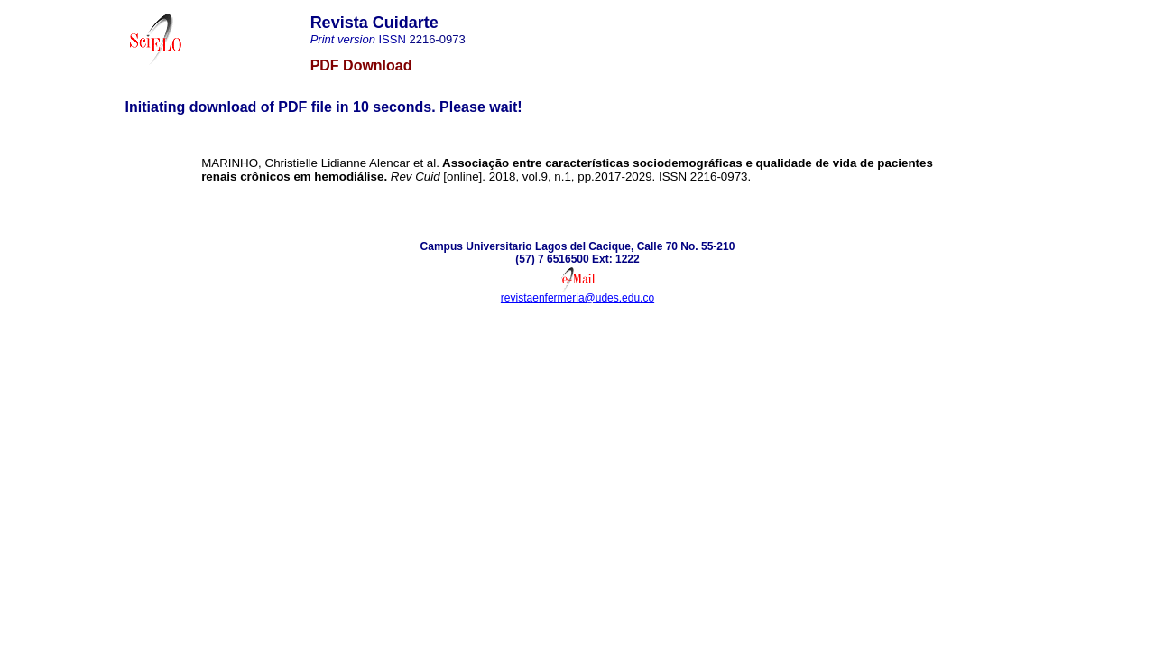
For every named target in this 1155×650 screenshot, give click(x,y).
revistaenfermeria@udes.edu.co (577, 298)
